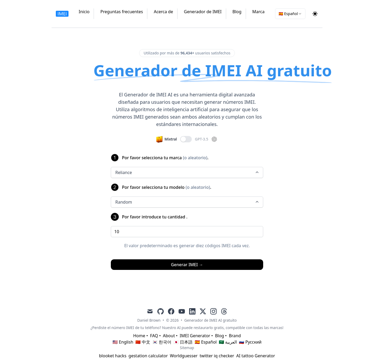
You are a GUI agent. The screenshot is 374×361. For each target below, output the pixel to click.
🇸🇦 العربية (228, 342)
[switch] (186, 139)
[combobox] (290, 13)
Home (139, 336)
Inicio (84, 12)
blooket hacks (112, 356)
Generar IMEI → (187, 265)
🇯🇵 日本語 (183, 342)
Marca (258, 12)
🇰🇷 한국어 (161, 342)
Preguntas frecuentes (121, 12)
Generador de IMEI (202, 12)
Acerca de (163, 12)
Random (187, 202)
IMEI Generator (195, 336)
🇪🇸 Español (206, 342)
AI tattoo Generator (255, 356)
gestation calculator (148, 356)
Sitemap (187, 347)
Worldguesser (184, 356)
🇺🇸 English (122, 342)
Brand (235, 336)
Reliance (187, 172)
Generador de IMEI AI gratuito (210, 320)
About (169, 336)
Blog (236, 12)
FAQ (154, 336)
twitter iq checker (217, 356)
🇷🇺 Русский (250, 342)
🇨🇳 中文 (142, 342)
